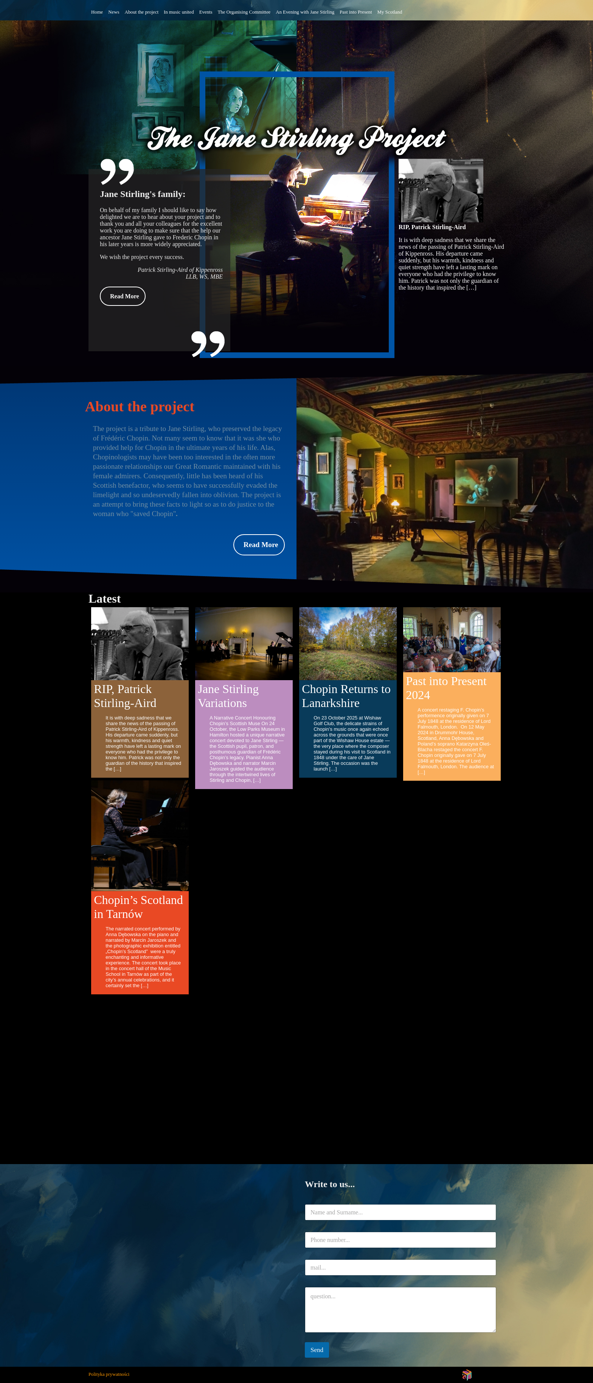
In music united (179, 12)
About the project (141, 12)
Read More (124, 296)
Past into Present (356, 12)
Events (206, 12)
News (113, 12)
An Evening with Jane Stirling (305, 12)
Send (316, 1350)
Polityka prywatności (108, 1374)
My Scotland (389, 12)
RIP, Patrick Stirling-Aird (432, 227)
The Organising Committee (243, 12)
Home (97, 12)
